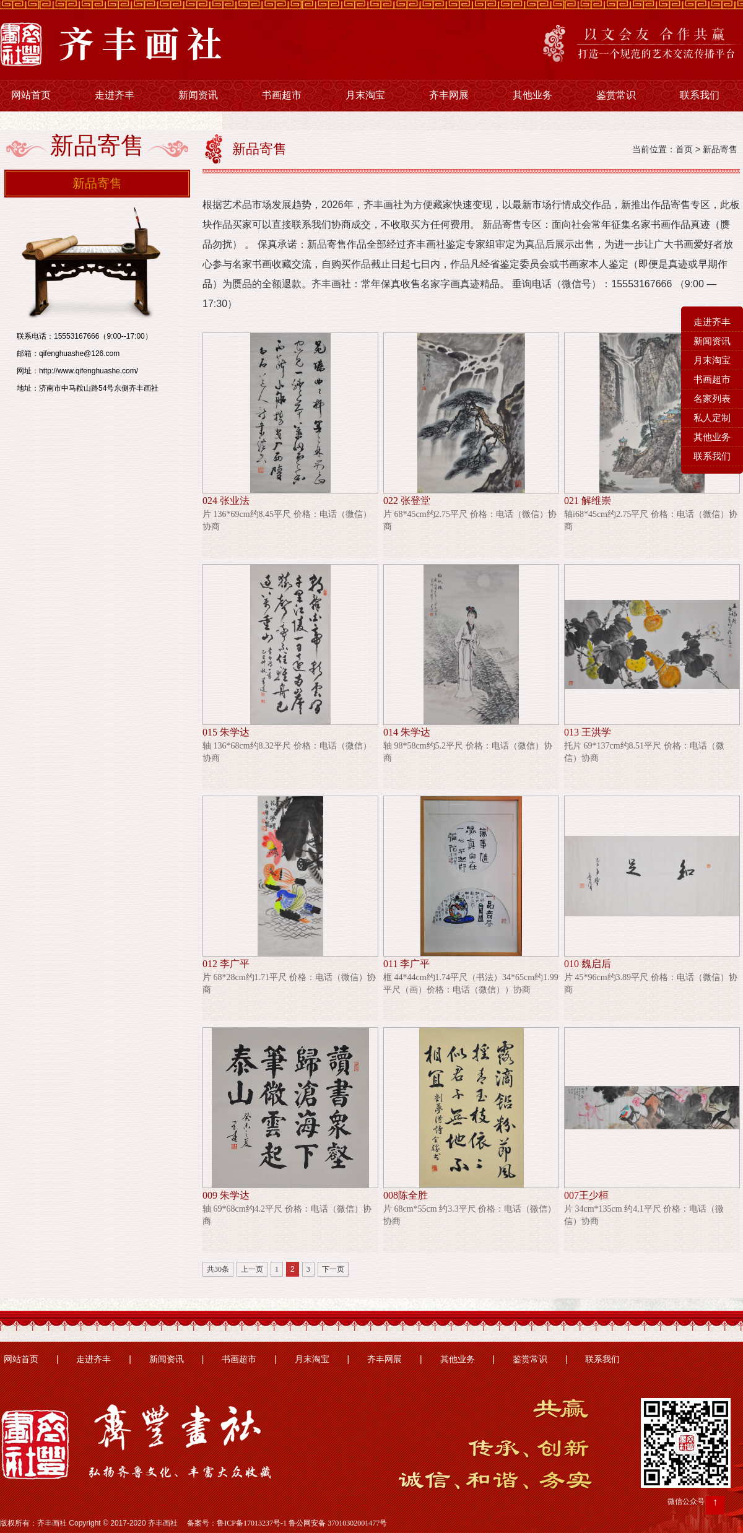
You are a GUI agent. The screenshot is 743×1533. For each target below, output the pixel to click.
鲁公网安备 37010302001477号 (338, 1523)
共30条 (218, 1269)
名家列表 (712, 399)
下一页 (333, 1269)
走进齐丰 (114, 95)
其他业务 (532, 95)
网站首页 (31, 95)
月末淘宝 (365, 95)
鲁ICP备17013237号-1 (252, 1523)
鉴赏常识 (616, 95)
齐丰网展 (449, 95)
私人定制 (712, 418)
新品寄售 (97, 183)
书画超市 (282, 95)
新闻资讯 (198, 95)
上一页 (252, 1269)
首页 (684, 149)
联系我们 (699, 95)
